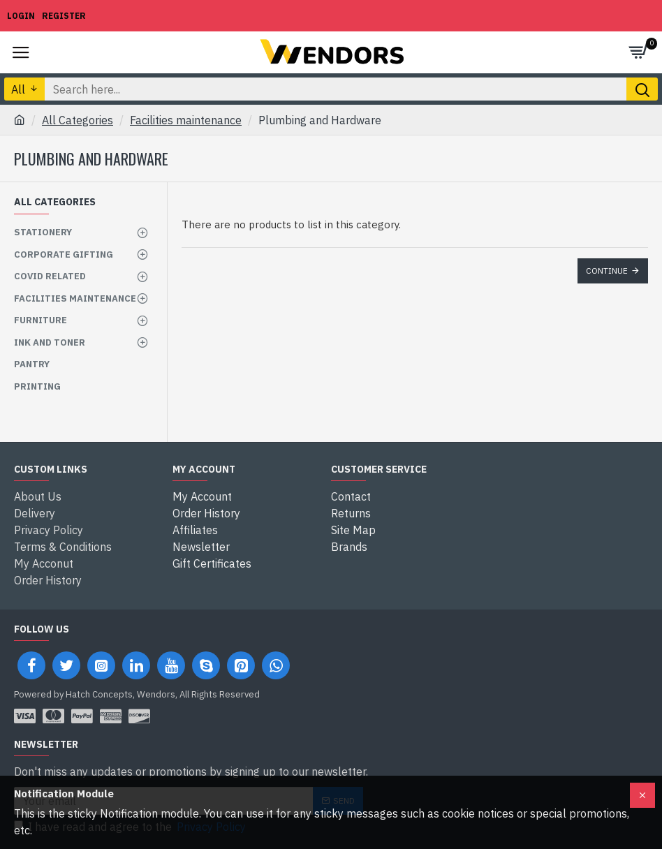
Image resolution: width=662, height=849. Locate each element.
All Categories (77, 120)
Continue (607, 270)
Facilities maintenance (186, 120)
